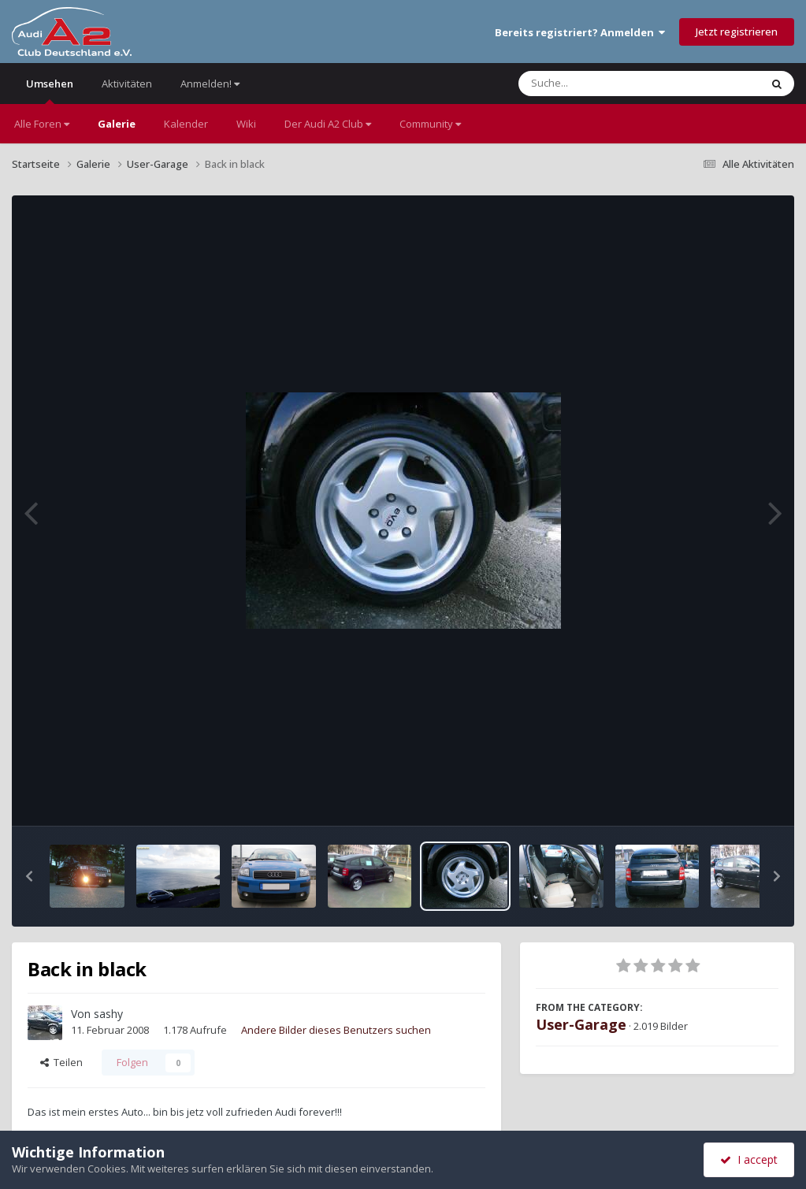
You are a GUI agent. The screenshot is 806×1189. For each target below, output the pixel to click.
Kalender (186, 124)
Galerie (117, 124)
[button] (29, 876)
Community (430, 124)
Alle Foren (41, 124)
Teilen (61, 1062)
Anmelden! (210, 83)
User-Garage (581, 1024)
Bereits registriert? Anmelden (580, 32)
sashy (108, 1013)
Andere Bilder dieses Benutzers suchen (336, 1030)
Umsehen (49, 90)
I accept (749, 1159)
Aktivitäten (127, 83)
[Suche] (607, 83)
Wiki (246, 124)
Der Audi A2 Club (327, 124)
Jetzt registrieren (737, 31)
